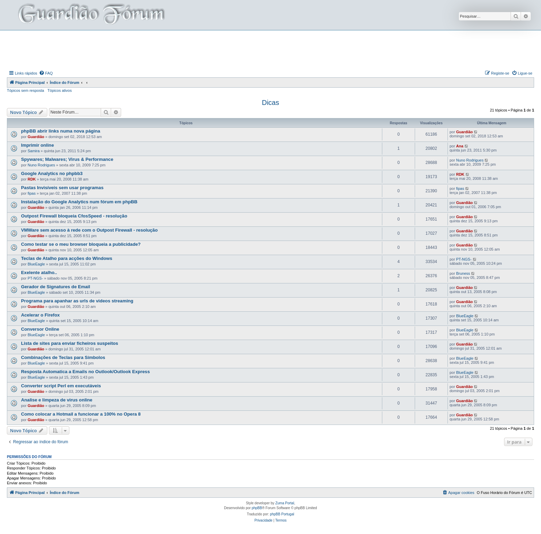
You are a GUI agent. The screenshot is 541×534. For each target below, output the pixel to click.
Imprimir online (37, 145)
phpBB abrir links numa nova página (60, 131)
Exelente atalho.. (39, 272)
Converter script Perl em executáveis (61, 385)
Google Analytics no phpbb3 (51, 173)
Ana (459, 146)
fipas (32, 193)
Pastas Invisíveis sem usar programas (62, 187)
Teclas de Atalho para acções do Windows (66, 258)
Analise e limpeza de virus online (56, 399)
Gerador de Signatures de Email (55, 286)
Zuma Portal (284, 503)
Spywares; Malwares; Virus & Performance (67, 159)
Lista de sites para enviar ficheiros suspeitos (69, 343)
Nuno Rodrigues (41, 165)
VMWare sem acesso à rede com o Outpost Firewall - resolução (89, 230)
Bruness (463, 273)
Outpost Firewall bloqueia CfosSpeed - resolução (74, 216)
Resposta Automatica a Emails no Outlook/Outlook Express (85, 371)
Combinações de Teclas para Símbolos (63, 357)
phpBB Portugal (282, 514)
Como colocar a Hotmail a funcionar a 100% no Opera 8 (81, 414)
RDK (32, 179)
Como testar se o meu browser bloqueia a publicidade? (81, 244)
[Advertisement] (270, 49)
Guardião (36, 137)
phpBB (257, 508)
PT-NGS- (464, 259)
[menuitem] (46, 73)
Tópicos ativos (60, 90)
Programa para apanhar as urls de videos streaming (77, 300)
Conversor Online (40, 329)
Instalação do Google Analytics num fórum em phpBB (79, 201)
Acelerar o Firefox (40, 315)
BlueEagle (36, 264)
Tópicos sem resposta (25, 90)
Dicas (270, 102)
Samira (34, 151)
